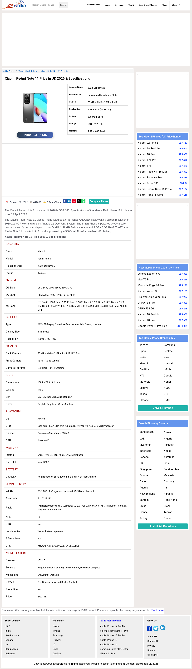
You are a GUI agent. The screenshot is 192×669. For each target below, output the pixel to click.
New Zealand (147, 493)
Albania (168, 493)
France (144, 512)
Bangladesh (147, 431)
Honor (167, 381)
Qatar (143, 481)
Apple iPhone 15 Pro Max (113, 635)
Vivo (166, 357)
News (107, 5)
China (143, 506)
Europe (144, 475)
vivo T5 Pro (144, 279)
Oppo (143, 351)
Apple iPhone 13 (108, 640)
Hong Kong (170, 499)
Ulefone (144, 400)
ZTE (166, 394)
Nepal (167, 450)
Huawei (168, 363)
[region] (96, 39)
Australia (169, 457)
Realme (168, 351)
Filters (164, 5)
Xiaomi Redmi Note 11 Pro (114, 631)
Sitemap (151, 650)
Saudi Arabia (171, 469)
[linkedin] (162, 630)
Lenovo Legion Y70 (149, 273)
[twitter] (155, 630)
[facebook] (149, 630)
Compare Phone (99, 201)
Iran (166, 487)
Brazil (167, 506)
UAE (142, 438)
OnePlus (145, 369)
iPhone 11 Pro (107, 653)
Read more (157, 610)
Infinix (167, 369)
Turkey (144, 518)
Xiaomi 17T (145, 165)
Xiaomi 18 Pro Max (149, 148)
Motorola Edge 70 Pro (151, 285)
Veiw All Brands (163, 408)
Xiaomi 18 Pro (146, 154)
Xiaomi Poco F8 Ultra (150, 194)
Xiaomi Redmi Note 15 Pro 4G (155, 189)
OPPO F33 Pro (146, 302)
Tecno (143, 394)
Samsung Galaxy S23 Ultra (114, 649)
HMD (167, 400)
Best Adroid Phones (148, 5)
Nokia (143, 357)
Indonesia (145, 450)
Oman (167, 432)
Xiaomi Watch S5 (148, 142)
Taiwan (168, 512)
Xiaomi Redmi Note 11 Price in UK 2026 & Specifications (47, 78)
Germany (169, 481)
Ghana (168, 518)
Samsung (169, 345)
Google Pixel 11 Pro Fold (152, 325)
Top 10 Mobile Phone (110, 620)
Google (168, 375)
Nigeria (168, 438)
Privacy (151, 646)
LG (54, 644)
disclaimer (152, 655)
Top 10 (131, 5)
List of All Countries (163, 526)
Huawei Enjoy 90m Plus (152, 296)
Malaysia (169, 475)
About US (176, 5)
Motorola (145, 381)
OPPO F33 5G (146, 308)
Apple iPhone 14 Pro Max (113, 626)
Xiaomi (144, 363)
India (167, 463)
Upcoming (119, 5)
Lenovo (144, 387)
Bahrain (144, 499)
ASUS (167, 387)
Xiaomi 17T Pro (147, 160)
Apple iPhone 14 (108, 644)
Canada (144, 457)
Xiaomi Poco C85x (149, 183)
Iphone (144, 344)
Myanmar (145, 444)
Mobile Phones (93, 5)
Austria (144, 487)
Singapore (146, 469)
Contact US (153, 641)
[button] (65, 201)
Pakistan (169, 444)
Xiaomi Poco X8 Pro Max (152, 171)
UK (141, 463)
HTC (142, 375)
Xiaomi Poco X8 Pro (150, 177)
